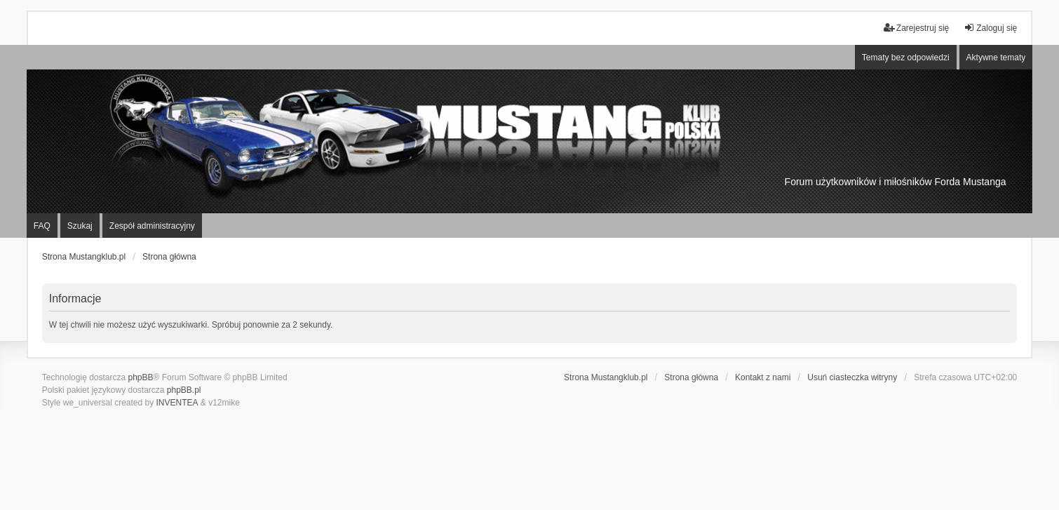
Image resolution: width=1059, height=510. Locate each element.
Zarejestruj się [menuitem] (916, 27)
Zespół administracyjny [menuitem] (152, 226)
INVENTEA (177, 403)
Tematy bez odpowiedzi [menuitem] (906, 57)
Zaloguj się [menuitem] (990, 27)
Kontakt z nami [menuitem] (762, 377)
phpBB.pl (184, 390)
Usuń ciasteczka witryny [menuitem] (852, 377)
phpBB (141, 377)
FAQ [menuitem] (42, 226)
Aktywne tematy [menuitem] (996, 57)
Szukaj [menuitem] (80, 226)
